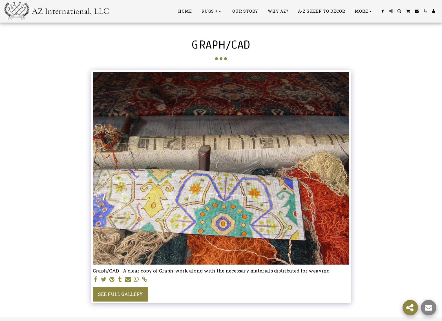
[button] (382, 11)
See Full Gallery (120, 294)
